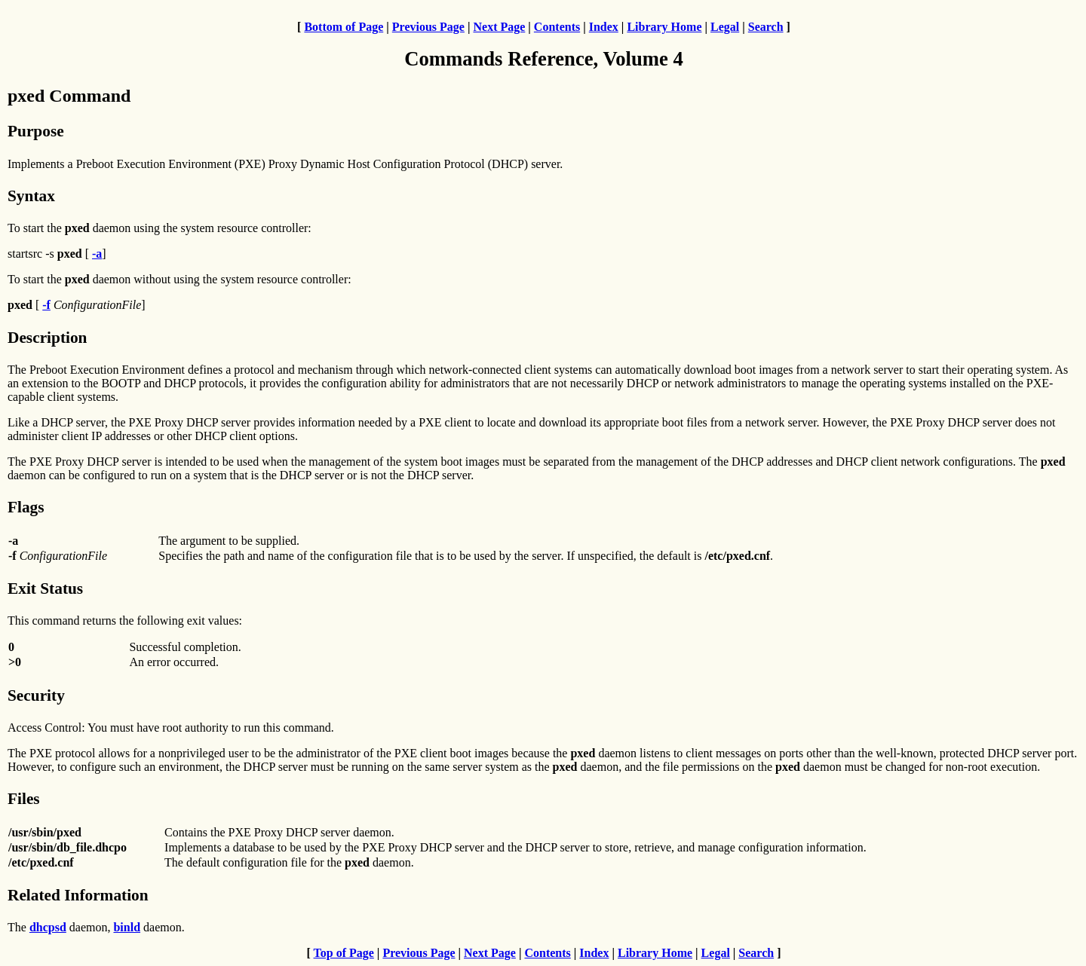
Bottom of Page (343, 26)
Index (603, 26)
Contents (557, 26)
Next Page (499, 26)
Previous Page (428, 26)
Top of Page (344, 952)
